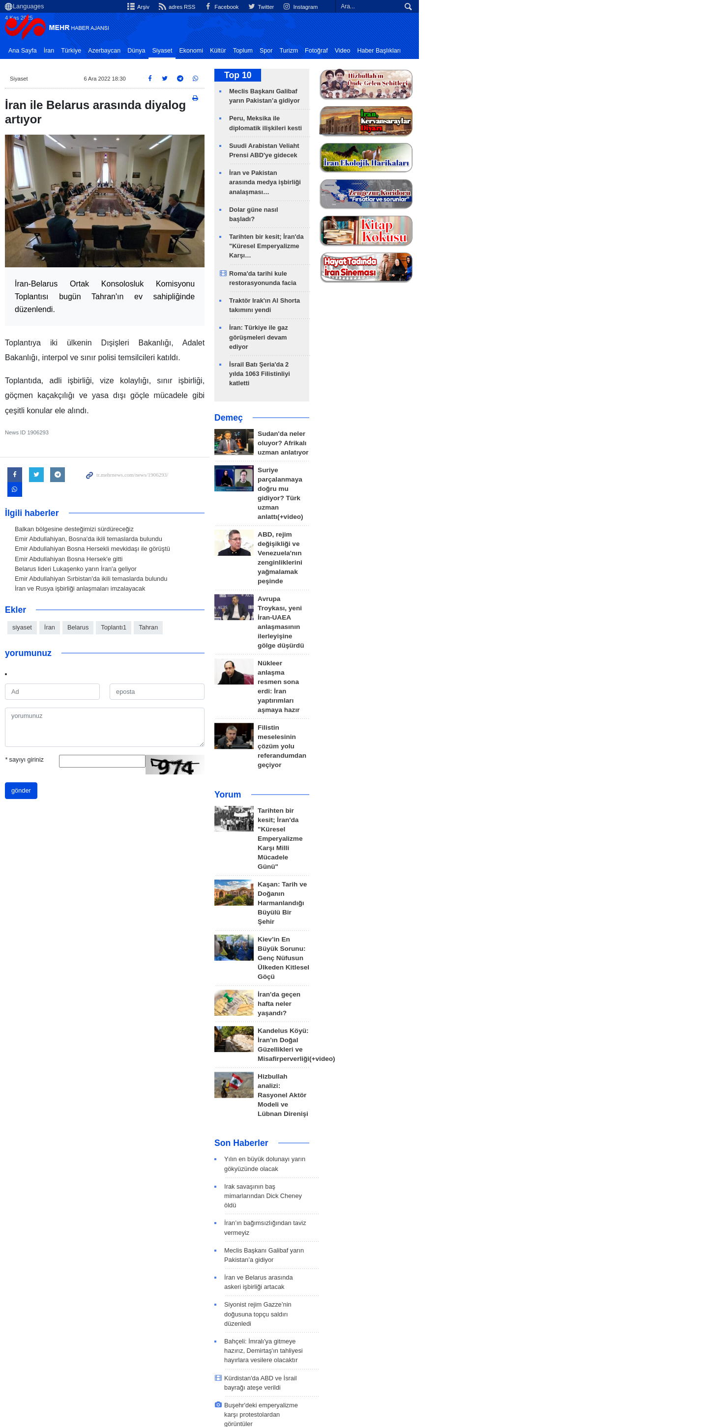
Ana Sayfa (62, 50)
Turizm (328, 50)
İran (88, 50)
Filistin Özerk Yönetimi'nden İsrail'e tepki (425, 1135)
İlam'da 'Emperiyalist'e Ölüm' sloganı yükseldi (432, 1036)
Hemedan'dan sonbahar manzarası (418, 1117)
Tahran (187, 649)
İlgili (658, 1361)
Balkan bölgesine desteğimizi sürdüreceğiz (113, 550)
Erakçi (143, 1317)
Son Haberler (386, 823)
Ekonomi (230, 50)
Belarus (117, 649)
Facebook (464, 7)
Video (382, 50)
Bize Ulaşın (625, 1361)
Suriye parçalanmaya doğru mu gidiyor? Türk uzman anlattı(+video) (452, 402)
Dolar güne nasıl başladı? (412, 190)
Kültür (257, 50)
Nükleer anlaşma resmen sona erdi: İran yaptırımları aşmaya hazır (450, 511)
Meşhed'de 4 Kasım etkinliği (408, 1099)
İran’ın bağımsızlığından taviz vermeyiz (423, 883)
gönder (60, 812)
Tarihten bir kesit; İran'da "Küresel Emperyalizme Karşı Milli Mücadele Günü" (448, 610)
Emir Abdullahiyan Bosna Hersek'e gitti (108, 580)
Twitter (506, 7)
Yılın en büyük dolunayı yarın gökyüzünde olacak (437, 839)
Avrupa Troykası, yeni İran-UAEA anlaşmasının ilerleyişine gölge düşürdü (454, 475)
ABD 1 (185, 1317)
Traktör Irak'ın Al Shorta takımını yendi (431, 253)
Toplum (282, 50)
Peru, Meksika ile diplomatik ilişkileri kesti (436, 118)
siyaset (61, 649)
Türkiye (110, 50)
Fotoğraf (355, 50)
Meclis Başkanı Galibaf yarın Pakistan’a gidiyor (434, 901)
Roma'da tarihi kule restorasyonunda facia (437, 235)
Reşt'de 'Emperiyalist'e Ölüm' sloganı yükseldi (432, 1081)
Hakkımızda (580, 1361)
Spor (305, 50)
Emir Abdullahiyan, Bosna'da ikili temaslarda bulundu (128, 560)
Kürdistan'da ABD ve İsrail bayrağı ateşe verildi (434, 991)
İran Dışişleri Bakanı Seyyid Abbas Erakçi (280, 1317)
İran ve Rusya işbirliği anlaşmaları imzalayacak (119, 610)
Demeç (373, 342)
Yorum (372, 584)
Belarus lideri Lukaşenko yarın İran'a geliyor (115, 590)
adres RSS (418, 7)
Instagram (547, 7)
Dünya (175, 50)
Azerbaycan (143, 50)
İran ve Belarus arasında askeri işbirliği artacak (434, 919)
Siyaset (201, 50)
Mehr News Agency (98, 29)
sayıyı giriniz (63, 781)
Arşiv (377, 7)
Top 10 (382, 75)
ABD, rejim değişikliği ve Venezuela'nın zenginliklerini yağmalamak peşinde (447, 438)
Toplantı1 (153, 649)
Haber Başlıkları (418, 50)
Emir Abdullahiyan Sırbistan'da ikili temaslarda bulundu (130, 600)
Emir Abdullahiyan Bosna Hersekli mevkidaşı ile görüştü (131, 570)
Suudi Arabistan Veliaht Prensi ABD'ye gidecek (434, 1224)
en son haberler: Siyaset (95, 1297)
